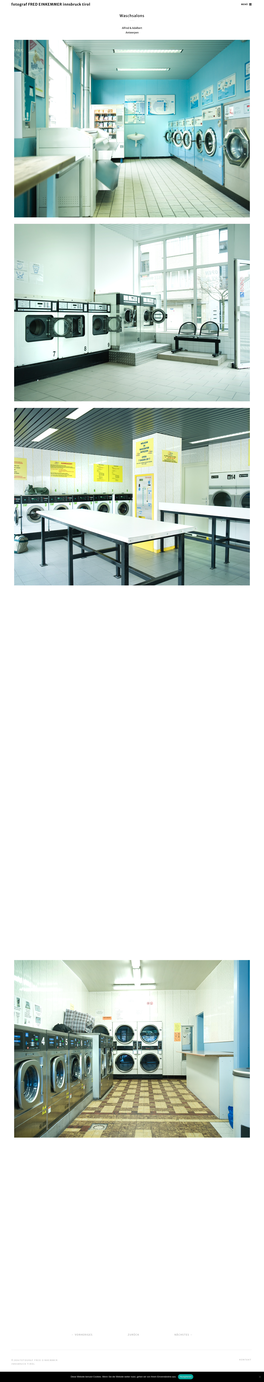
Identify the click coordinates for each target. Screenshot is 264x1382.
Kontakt (245, 1359)
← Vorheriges (82, 1334)
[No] (259, 1376)
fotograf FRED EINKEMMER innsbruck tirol (51, 4)
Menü (244, 4)
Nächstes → (183, 1334)
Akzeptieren (186, 1376)
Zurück (133, 1334)
